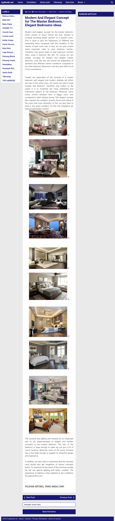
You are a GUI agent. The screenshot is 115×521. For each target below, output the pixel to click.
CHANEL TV (7, 28)
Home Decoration (9, 44)
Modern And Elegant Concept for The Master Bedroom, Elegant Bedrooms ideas (47, 21)
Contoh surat (7, 36)
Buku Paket (7, 24)
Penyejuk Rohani (9, 68)
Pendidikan (31, 2)
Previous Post (66, 497)
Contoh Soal (7, 32)
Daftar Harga (7, 40)
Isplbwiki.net (7, 2)
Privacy (35, 519)
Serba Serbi (7, 72)
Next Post (30, 497)
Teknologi (58, 2)
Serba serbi (45, 2)
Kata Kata (70, 2)
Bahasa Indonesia (10, 16)
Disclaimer (43, 519)
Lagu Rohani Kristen (11, 52)
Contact (28, 519)
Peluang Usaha (8, 60)
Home (20, 2)
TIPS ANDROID (8, 80)
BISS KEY (6, 20)
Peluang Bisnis (8, 56)
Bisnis (82, 2)
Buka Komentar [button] (49, 511)
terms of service (55, 519)
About (21, 519)
